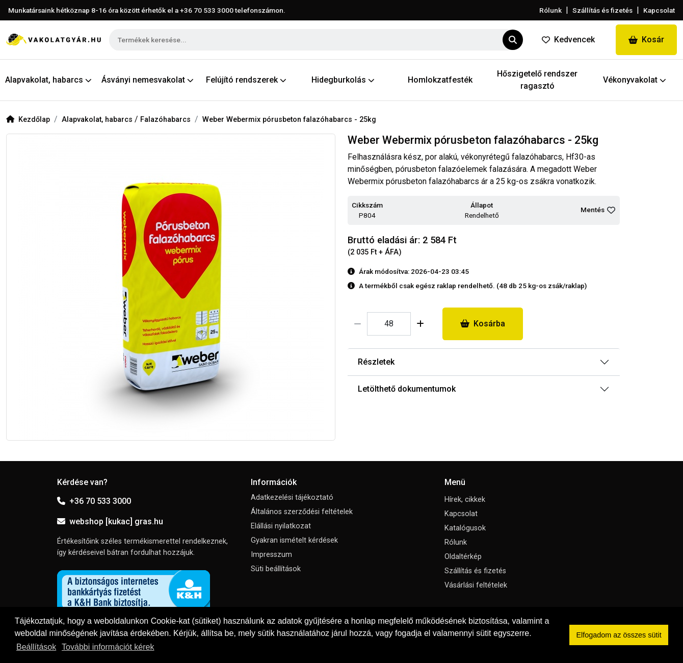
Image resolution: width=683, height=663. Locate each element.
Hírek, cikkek (464, 499)
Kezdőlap (28, 119)
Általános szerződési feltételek (302, 511)
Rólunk (550, 10)
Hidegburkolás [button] (343, 80)
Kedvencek (568, 39)
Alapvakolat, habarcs (98, 119)
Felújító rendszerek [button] (246, 80)
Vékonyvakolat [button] (634, 80)
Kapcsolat (659, 10)
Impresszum (271, 554)
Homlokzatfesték (440, 80)
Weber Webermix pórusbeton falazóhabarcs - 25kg (289, 119)
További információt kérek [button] (108, 647)
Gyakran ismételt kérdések (294, 540)
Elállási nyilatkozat (281, 526)
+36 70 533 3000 (94, 501)
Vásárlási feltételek (475, 585)
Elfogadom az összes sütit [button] (619, 635)
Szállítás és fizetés (602, 10)
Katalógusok (465, 528)
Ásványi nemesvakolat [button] (147, 80)
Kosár (646, 39)
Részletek (376, 362)
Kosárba (482, 323)
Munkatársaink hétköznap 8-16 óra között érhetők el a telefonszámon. (146, 10)
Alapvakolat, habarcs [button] (48, 80)
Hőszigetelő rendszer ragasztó (537, 80)
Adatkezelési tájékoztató (292, 497)
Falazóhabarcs (165, 119)
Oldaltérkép (463, 556)
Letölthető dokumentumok (407, 389)
